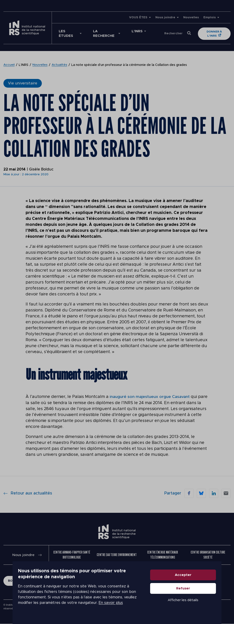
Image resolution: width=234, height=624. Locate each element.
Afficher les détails (195, 606)
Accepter (195, 581)
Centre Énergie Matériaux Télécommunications (162, 554)
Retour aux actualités (27, 493)
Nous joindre (165, 17)
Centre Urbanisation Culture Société (208, 554)
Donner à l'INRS (214, 33)
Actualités (60, 65)
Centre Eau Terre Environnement (117, 554)
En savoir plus (38, 608)
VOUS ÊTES (138, 17)
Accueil (9, 65)
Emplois (209, 17)
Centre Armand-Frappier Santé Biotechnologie (71, 554)
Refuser (196, 594)
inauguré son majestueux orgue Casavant (150, 397)
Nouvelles (191, 17)
